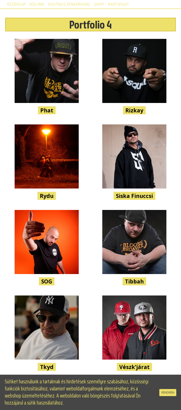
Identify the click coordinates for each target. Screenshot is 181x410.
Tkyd (46, 367)
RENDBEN (167, 392)
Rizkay (134, 110)
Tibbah (134, 281)
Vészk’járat (134, 367)
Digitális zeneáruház (69, 4)
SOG (46, 281)
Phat (46, 110)
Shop (99, 4)
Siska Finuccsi (134, 196)
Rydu (46, 196)
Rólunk (36, 4)
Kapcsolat (118, 4)
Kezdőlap (16, 4)
